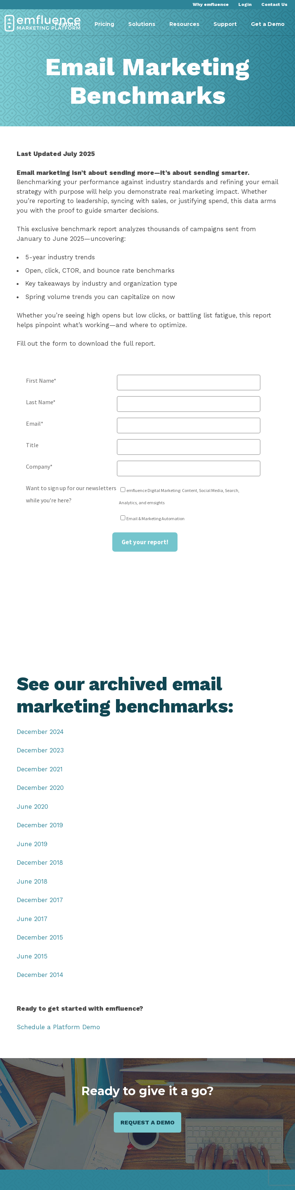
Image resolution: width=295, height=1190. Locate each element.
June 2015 (31, 956)
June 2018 (31, 881)
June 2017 (32, 918)
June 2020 (32, 806)
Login (245, 4)
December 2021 (39, 768)
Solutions (141, 24)
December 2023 (40, 750)
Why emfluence (211, 4)
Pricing (104, 24)
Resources (184, 24)
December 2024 (40, 731)
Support (225, 24)
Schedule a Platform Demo (57, 1027)
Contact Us (275, 4)
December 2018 (39, 862)
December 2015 (39, 937)
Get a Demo (268, 24)
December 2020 (40, 787)
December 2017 (39, 900)
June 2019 (32, 843)
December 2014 (39, 974)
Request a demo (147, 1122)
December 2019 (39, 825)
